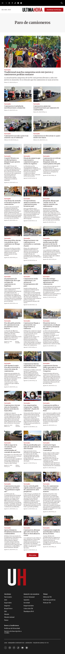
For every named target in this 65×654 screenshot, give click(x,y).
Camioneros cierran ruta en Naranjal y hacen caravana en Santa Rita (12, 408)
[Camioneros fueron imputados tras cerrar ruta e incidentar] (32, 356)
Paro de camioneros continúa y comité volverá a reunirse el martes (51, 488)
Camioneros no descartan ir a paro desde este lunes (46, 137)
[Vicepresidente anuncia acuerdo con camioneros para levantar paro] (32, 191)
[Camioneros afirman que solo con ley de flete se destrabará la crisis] (32, 521)
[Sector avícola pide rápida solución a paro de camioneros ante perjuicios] (32, 477)
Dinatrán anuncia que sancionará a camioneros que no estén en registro (32, 161)
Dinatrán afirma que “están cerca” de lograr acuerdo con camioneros (51, 203)
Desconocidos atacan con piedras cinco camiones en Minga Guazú (12, 243)
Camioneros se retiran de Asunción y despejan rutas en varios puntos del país (52, 161)
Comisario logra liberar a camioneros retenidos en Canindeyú (51, 447)
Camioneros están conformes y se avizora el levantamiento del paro (31, 282)
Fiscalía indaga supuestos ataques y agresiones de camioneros (50, 281)
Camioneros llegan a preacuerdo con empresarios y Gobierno (32, 325)
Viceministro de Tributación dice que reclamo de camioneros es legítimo (12, 282)
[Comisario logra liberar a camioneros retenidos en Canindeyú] (52, 436)
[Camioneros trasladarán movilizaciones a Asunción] (18, 94)
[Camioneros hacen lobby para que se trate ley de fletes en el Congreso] (52, 356)
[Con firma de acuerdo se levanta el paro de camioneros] (13, 191)
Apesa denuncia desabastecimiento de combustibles (12, 532)
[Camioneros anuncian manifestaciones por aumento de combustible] (47, 94)
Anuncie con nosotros (31, 594)
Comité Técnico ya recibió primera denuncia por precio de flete (12, 161)
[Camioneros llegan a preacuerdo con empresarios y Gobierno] (32, 314)
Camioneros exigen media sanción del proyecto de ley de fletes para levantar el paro (51, 244)
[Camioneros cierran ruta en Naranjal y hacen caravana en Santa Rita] (13, 396)
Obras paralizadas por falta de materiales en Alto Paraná (32, 446)
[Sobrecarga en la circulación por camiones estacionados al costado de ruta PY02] (13, 436)
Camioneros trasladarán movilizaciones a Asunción (14, 107)
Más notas (32, 555)
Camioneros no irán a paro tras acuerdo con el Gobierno (16, 137)
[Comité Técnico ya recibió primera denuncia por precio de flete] (13, 149)
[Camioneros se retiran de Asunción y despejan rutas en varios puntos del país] (52, 149)
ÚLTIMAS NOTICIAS (54, 10)
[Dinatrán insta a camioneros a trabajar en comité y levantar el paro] (52, 314)
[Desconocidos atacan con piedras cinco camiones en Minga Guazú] (13, 231)
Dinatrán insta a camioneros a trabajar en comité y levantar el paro (51, 325)
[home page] (32, 9)
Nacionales (7, 70)
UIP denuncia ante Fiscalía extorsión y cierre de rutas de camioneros (12, 368)
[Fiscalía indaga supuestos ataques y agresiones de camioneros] (52, 269)
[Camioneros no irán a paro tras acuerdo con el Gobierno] (18, 123)
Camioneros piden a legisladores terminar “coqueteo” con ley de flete (51, 408)
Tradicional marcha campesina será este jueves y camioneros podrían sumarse (28, 73)
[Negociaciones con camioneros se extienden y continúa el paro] (32, 231)
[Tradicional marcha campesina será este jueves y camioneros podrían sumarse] (32, 52)
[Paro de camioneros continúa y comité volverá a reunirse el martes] (52, 477)
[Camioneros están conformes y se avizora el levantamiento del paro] (32, 269)
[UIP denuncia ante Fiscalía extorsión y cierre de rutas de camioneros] (13, 356)
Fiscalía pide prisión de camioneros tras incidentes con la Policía (12, 325)
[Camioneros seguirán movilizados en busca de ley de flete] (52, 521)
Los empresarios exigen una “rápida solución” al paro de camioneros (31, 408)
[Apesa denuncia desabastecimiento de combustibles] (13, 521)
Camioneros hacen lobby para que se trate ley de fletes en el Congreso (52, 368)
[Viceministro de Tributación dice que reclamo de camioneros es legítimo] (13, 269)
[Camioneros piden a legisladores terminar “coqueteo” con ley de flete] (52, 396)
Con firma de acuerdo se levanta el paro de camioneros (12, 202)
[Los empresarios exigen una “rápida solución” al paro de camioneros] (32, 396)
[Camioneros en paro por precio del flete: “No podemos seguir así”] (13, 477)
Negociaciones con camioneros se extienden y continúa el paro (32, 243)
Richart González (17, 342)
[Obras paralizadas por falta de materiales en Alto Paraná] (32, 436)
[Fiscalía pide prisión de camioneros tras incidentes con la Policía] (13, 314)
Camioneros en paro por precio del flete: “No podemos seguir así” (12, 488)
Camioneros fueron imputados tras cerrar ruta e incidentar (32, 365)
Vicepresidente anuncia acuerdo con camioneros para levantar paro (31, 203)
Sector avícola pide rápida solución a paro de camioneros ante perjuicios (32, 488)
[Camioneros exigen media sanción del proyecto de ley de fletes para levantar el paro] (52, 231)
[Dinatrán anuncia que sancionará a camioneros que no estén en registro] (32, 149)
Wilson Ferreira (18, 426)
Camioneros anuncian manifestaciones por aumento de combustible (46, 108)
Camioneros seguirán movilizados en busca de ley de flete (51, 532)
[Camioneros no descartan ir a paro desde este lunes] (47, 123)
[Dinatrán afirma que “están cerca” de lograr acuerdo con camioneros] (52, 191)
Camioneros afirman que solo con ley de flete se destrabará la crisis (32, 532)
